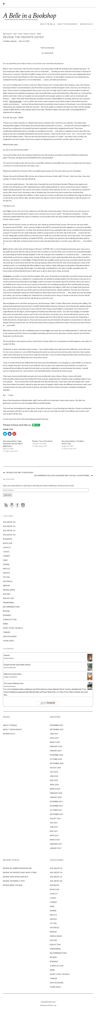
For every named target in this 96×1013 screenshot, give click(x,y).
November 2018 (56, 755)
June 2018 (54, 776)
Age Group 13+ (9, 526)
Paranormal (8, 603)
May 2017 (54, 831)
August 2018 (55, 768)
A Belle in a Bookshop (29, 15)
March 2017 (55, 840)
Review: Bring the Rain (12, 885)
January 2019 (56, 751)
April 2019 (54, 738)
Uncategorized (10, 636)
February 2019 (56, 746)
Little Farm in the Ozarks (13, 674)
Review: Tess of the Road (42, 441)
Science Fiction (9, 620)
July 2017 (54, 823)
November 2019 (56, 725)
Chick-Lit (7, 547)
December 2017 (56, 802)
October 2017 (56, 810)
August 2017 (55, 819)
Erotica (6, 569)
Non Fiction (8, 598)
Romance (7, 615)
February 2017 (56, 844)
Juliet (54, 1002)
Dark (15, 34)
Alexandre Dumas (10, 686)
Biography (7, 539)
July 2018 (54, 772)
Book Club (7, 543)
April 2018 (54, 785)
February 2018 (56, 793)
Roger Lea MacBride (11, 677)
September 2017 (56, 814)
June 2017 (54, 827)
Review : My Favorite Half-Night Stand (19, 872)
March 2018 (55, 789)
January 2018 (56, 797)
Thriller (39, 34)
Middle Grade (9, 590)
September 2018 (56, 763)
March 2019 (55, 742)
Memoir (6, 586)
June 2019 (54, 734)
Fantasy (6, 573)
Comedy (6, 556)
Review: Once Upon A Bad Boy (15, 877)
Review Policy (86, 24)
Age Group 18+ (7, 34)
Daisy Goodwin (9, 658)
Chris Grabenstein (10, 667)
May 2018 (54, 780)
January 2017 (56, 848)
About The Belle (47, 24)
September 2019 (56, 729)
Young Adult (8, 641)
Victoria (7, 655)
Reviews (32, 34)
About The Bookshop (68, 24)
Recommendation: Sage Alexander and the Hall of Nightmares (13, 443)
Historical (7, 581)
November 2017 (56, 806)
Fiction (20, 34)
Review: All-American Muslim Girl (17, 868)
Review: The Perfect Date (14, 881)
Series (5, 624)
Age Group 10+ (9, 522)
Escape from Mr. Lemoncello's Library (17, 665)
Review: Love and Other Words (19, 473)
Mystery (26, 34)
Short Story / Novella (13, 628)
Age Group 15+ (9, 530)
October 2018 (56, 759)
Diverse (6, 564)
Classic (6, 552)
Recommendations (11, 607)
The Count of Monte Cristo (14, 683)
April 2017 (54, 835)
